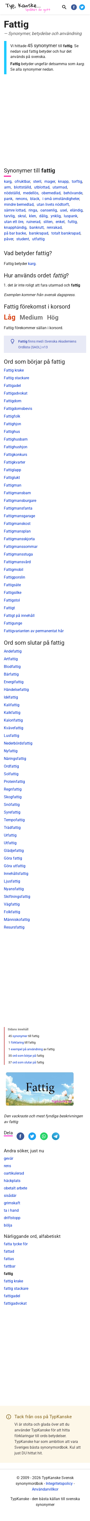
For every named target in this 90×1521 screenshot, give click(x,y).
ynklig (56, 216)
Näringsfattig (15, 758)
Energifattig (14, 682)
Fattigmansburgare (20, 500)
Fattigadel (12, 385)
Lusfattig (11, 735)
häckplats (12, 1180)
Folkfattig (12, 912)
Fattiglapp (12, 470)
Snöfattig (12, 804)
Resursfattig (14, 927)
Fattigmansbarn (17, 493)
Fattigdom (12, 401)
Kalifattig (11, 705)
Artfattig (11, 659)
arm (7, 187)
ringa (33, 210)
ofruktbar (22, 181)
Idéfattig (11, 697)
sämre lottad (14, 210)
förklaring (17, 1042)
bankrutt (37, 227)
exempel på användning (27, 1049)
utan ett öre (13, 221)
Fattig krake (14, 370)
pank (8, 198)
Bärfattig (11, 674)
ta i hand (11, 1210)
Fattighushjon (15, 447)
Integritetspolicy (59, 1483)
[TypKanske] (28, 8)
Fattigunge (13, 623)
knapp (63, 181)
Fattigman (12, 485)
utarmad (60, 187)
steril (37, 181)
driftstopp (12, 1218)
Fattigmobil (13, 569)
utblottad (41, 187)
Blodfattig (12, 666)
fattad (9, 1251)
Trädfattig (12, 827)
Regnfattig (13, 789)
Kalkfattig (12, 712)
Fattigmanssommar (20, 546)
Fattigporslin (14, 577)
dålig (43, 216)
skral (22, 216)
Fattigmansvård (17, 562)
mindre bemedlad (19, 204)
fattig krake (13, 1281)
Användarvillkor (45, 1489)
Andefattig (13, 651)
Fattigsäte (12, 585)
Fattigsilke (12, 592)
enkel (60, 221)
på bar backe (15, 233)
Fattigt (9, 608)
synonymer (19, 1036)
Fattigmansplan (17, 531)
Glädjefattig (14, 850)
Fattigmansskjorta (19, 539)
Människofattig (17, 919)
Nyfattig (11, 751)
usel (63, 210)
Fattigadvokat (15, 393)
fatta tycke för (16, 1244)
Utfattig (10, 843)
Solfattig (11, 774)
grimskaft (12, 1203)
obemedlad (51, 193)
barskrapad (38, 233)
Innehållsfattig (16, 873)
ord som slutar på (24, 1062)
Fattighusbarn (16, 439)
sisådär (10, 1195)
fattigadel (12, 1296)
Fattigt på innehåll (19, 615)
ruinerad (33, 221)
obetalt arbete (15, 1188)
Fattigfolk (12, 416)
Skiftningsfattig (17, 896)
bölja (8, 1225)
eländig (76, 210)
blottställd (22, 187)
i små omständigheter (60, 198)
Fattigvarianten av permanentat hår (34, 631)
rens (7, 1166)
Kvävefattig (13, 728)
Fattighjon (12, 424)
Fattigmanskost (17, 523)
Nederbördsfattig (18, 743)
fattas (9, 1259)
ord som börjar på (24, 1055)
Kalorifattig (13, 720)
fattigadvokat (15, 1303)
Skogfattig (13, 797)
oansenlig (48, 210)
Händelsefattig (16, 689)
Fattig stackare (16, 378)
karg (8, 181)
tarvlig (9, 216)
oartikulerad (14, 1173)
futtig (72, 221)
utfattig (38, 239)
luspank (70, 216)
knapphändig (15, 227)
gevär (8, 1158)
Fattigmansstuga (18, 554)
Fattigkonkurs (15, 454)
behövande (73, 193)
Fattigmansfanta (18, 508)
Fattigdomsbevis (18, 408)
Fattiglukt (12, 477)
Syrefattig (12, 812)
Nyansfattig (14, 889)
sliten (48, 221)
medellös (30, 193)
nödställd (12, 193)
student (22, 239)
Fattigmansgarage (19, 516)
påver (8, 239)
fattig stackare (16, 1288)
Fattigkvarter (14, 462)
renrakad (54, 227)
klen (32, 216)
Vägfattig (12, 904)
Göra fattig (13, 858)
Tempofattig (14, 820)
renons (21, 198)
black (34, 198)
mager (49, 181)
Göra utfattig (14, 866)
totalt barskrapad (65, 233)
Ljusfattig (12, 881)
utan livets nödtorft (53, 204)
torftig (77, 181)
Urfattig (10, 835)
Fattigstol (12, 600)
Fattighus (12, 431)
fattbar (9, 1266)
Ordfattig (11, 766)
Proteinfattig (14, 781)
